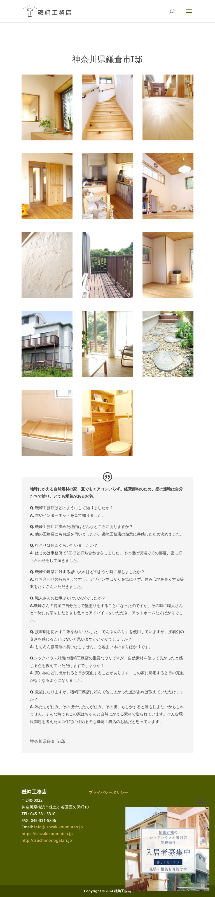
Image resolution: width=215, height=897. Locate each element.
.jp (69, 840)
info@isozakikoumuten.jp (58, 826)
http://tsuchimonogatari (44, 840)
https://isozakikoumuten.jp (47, 833)
